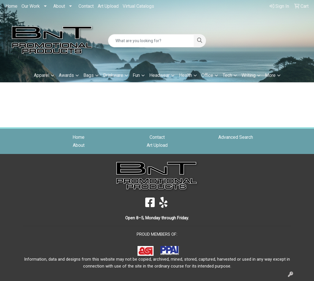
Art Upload (108, 6)
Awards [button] (66, 75)
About (59, 6)
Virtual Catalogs (138, 6)
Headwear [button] (159, 75)
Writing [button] (249, 75)
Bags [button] (88, 75)
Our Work (30, 6)
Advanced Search (235, 137)
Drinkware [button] (113, 75)
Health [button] (185, 75)
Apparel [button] (41, 75)
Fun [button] (136, 75)
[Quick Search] (151, 40)
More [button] (270, 75)
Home (11, 6)
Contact (86, 6)
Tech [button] (227, 75)
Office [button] (207, 75)
